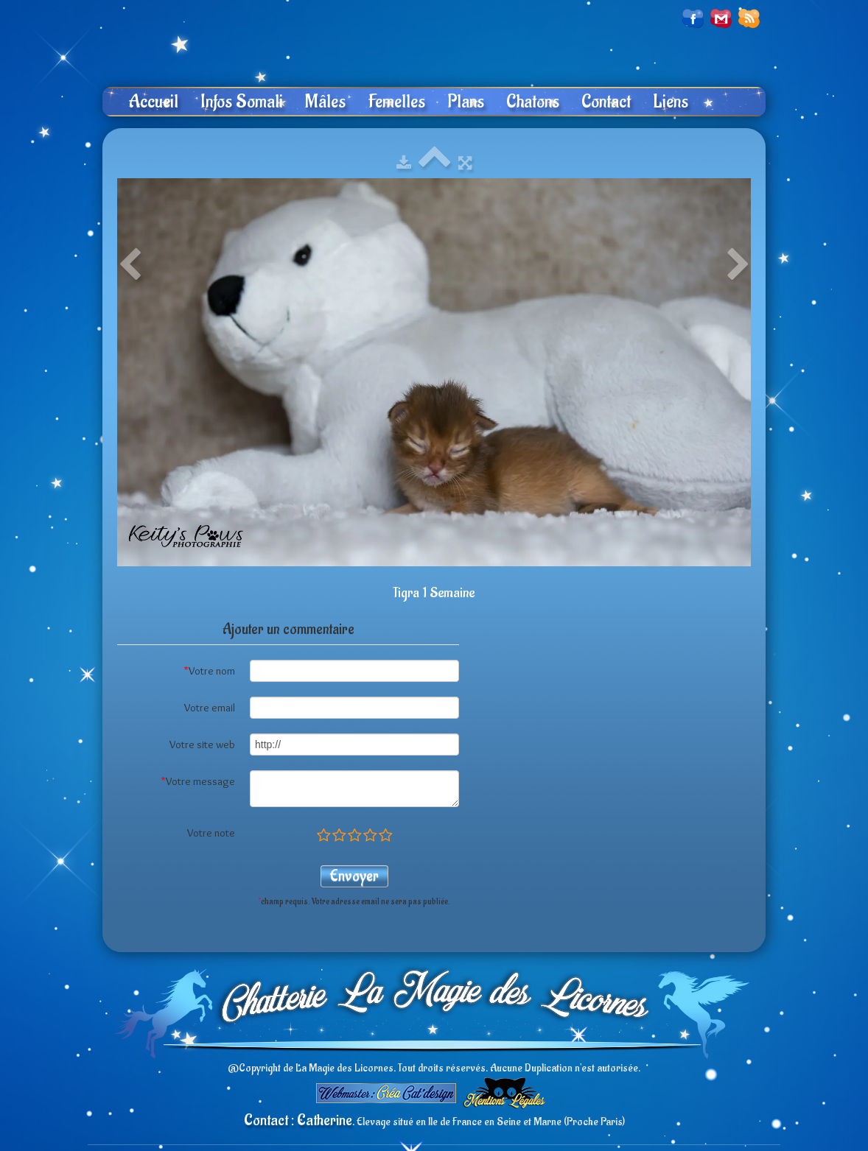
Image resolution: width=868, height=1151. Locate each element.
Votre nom (209, 670)
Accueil (153, 101)
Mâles (325, 101)
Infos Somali (241, 101)
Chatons (532, 101)
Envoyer (354, 876)
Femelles (396, 101)
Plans (465, 101)
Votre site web (202, 744)
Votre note (211, 833)
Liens (670, 101)
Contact (606, 101)
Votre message (198, 781)
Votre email (209, 707)
